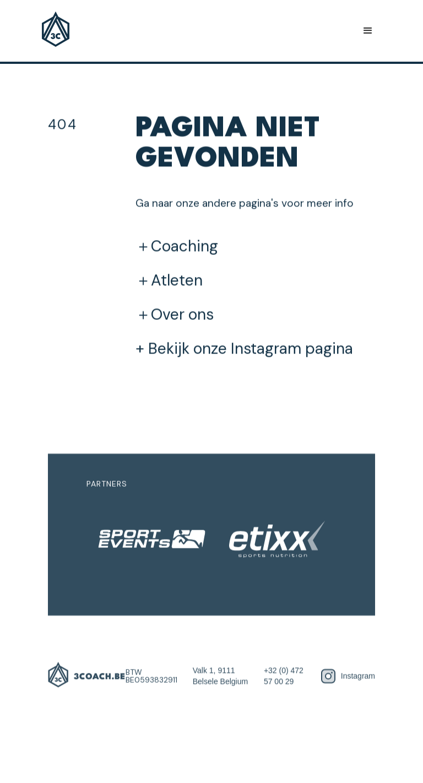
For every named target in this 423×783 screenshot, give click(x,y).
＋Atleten (169, 280)
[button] (368, 31)
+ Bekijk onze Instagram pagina (244, 348)
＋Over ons (174, 314)
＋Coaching (176, 246)
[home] (55, 31)
